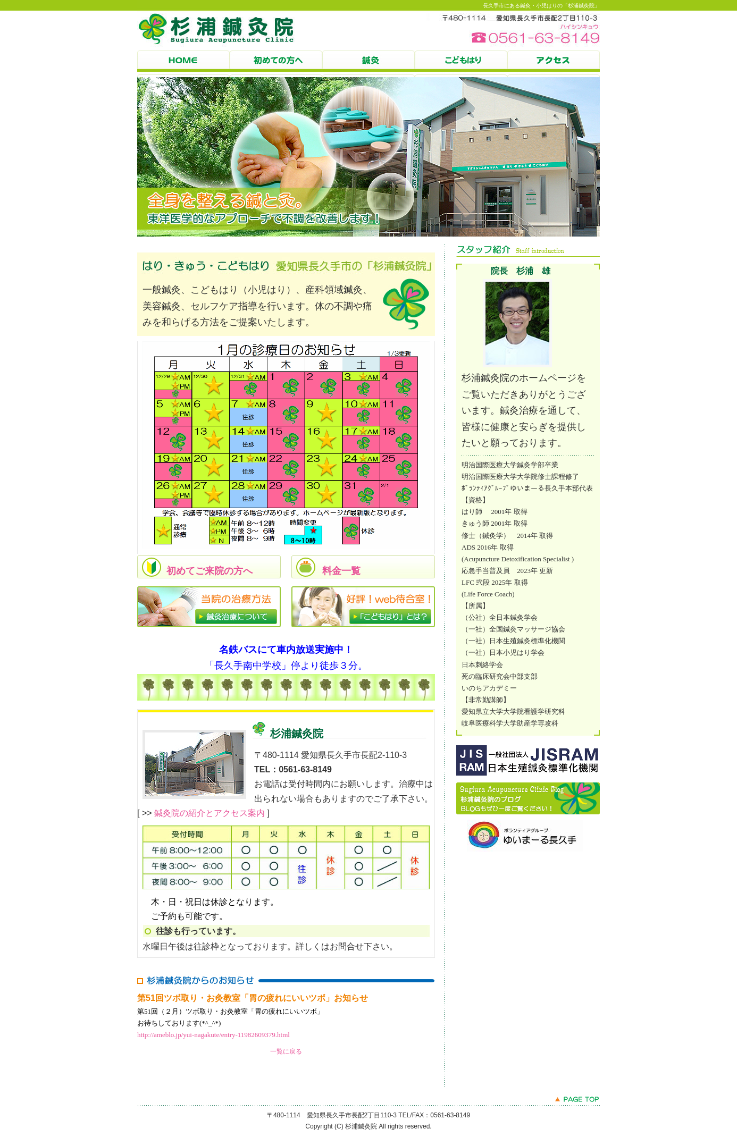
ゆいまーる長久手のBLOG (538, 836)
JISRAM (528, 761)
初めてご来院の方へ (209, 571)
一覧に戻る (286, 1051)
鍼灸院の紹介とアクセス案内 (209, 813)
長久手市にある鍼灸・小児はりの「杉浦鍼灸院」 (541, 6)
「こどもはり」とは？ (363, 607)
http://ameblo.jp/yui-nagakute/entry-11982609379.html (213, 1035)
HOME (183, 63)
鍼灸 (368, 63)
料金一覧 (341, 571)
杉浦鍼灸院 (553, 63)
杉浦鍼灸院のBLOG (528, 798)
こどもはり (461, 63)
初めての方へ (276, 63)
